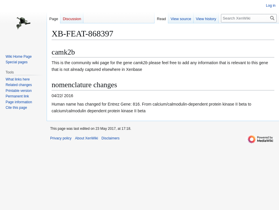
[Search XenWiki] (249, 18)
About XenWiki (86, 138)
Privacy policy (60, 138)
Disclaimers (110, 138)
